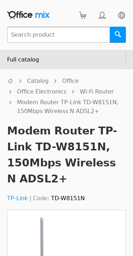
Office (70, 81)
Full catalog (23, 59)
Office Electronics (41, 91)
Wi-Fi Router (97, 91)
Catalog (38, 81)
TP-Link (17, 198)
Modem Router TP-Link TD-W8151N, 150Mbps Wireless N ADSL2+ (67, 106)
